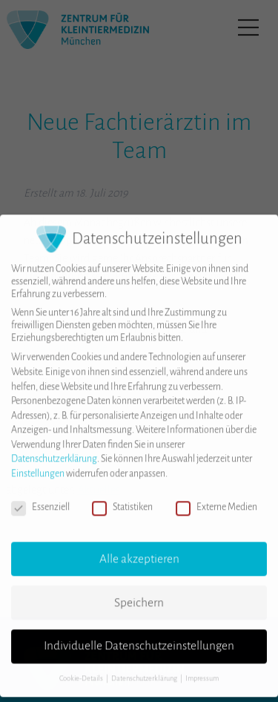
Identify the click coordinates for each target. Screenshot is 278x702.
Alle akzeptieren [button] (139, 550)
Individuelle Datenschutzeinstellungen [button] (139, 637)
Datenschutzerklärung (54, 450)
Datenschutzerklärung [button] (145, 669)
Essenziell (40, 498)
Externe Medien (216, 498)
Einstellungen (37, 464)
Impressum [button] (202, 669)
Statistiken (122, 498)
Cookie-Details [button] (82, 669)
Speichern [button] (139, 593)
